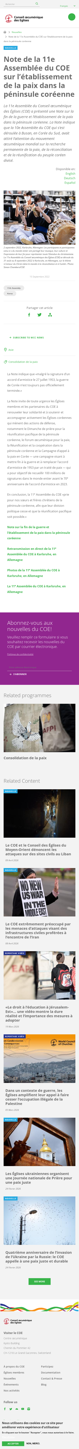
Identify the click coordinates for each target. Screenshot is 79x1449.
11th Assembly (14, 288)
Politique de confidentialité (20, 654)
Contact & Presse (51, 1378)
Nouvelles (17, 32)
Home (5, 32)
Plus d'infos (8, 1437)
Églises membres (14, 1372)
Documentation (50, 1372)
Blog (43, 1384)
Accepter (13, 1443)
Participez (47, 1366)
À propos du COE (14, 1366)
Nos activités (12, 1390)
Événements (11, 1384)
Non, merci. (33, 1443)
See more (39, 1281)
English (70, 174)
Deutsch (69, 178)
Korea (10, 293)
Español (70, 183)
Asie (11, 350)
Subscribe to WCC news (28, 337)
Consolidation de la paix (23, 362)
